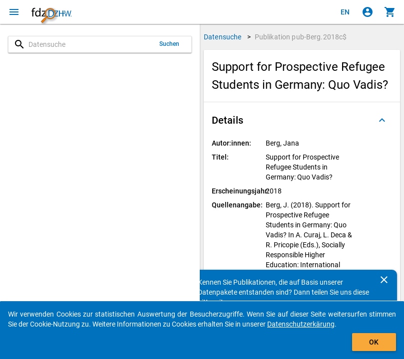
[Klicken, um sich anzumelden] (368, 12)
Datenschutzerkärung (301, 324)
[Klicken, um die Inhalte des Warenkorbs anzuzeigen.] (390, 12)
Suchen (169, 43)
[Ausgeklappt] (382, 120)
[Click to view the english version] (345, 12)
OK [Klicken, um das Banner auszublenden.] (374, 342)
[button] (302, 120)
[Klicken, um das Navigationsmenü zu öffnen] (14, 12)
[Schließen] (384, 280)
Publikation (301, 37)
